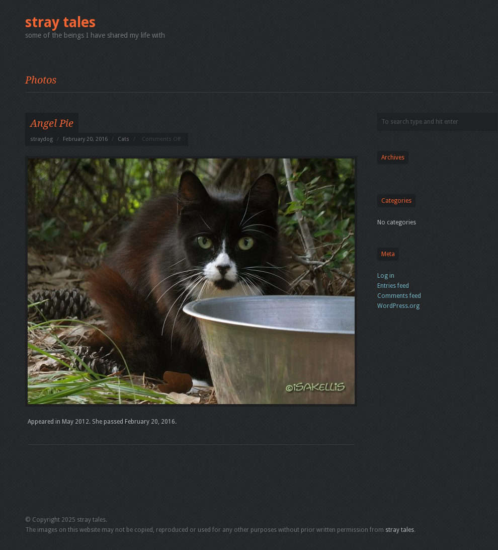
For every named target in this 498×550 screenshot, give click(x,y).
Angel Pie (51, 123)
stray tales (60, 22)
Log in (385, 275)
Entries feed (393, 285)
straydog (41, 139)
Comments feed (399, 295)
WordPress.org (398, 305)
